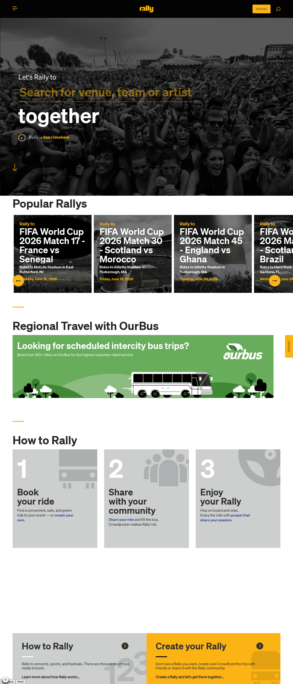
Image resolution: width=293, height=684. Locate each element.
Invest (261, 8)
